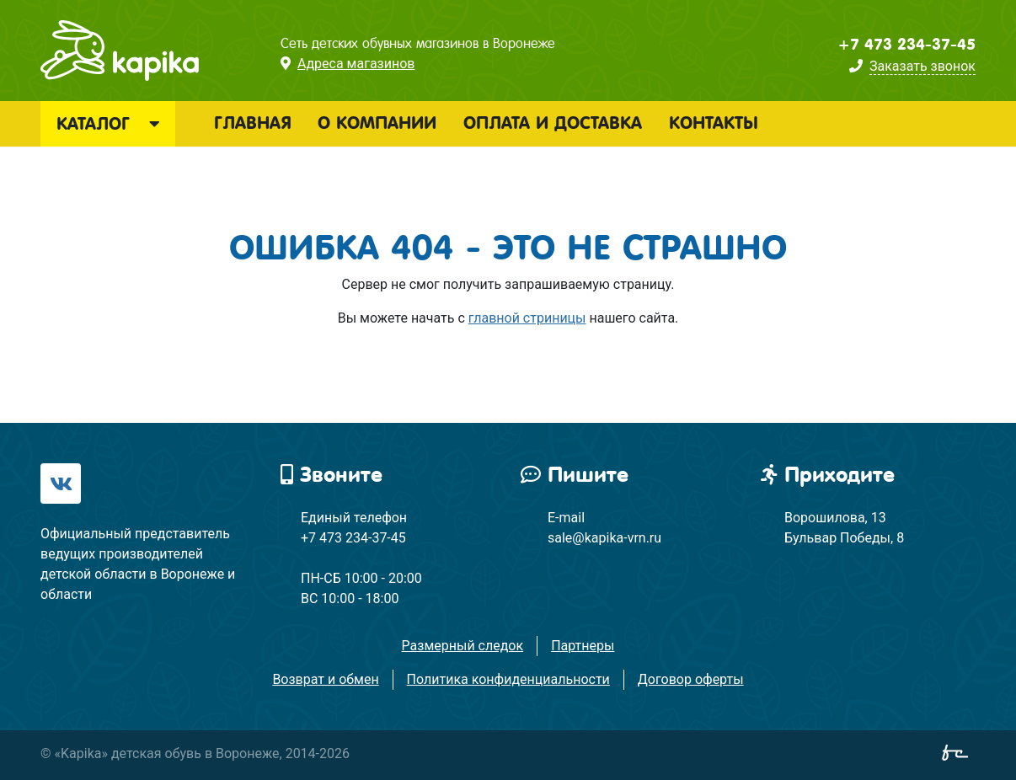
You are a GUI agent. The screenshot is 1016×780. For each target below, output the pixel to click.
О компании (377, 123)
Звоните (331, 474)
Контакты (713, 123)
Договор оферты (691, 679)
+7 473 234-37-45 (906, 44)
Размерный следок (463, 646)
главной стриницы (527, 318)
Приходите (828, 474)
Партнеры (582, 646)
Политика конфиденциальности (508, 679)
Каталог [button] (107, 124)
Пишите (574, 474)
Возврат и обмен (325, 679)
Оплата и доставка (552, 123)
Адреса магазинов (355, 64)
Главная (252, 123)
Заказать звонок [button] (922, 66)
